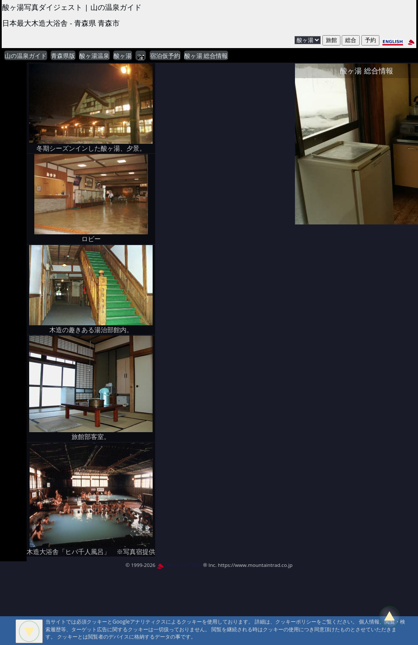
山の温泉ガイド (26, 56)
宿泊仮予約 (165, 56)
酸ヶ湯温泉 (94, 56)
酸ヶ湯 (123, 56)
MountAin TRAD (179, 565)
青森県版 (63, 56)
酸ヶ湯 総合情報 (206, 56)
